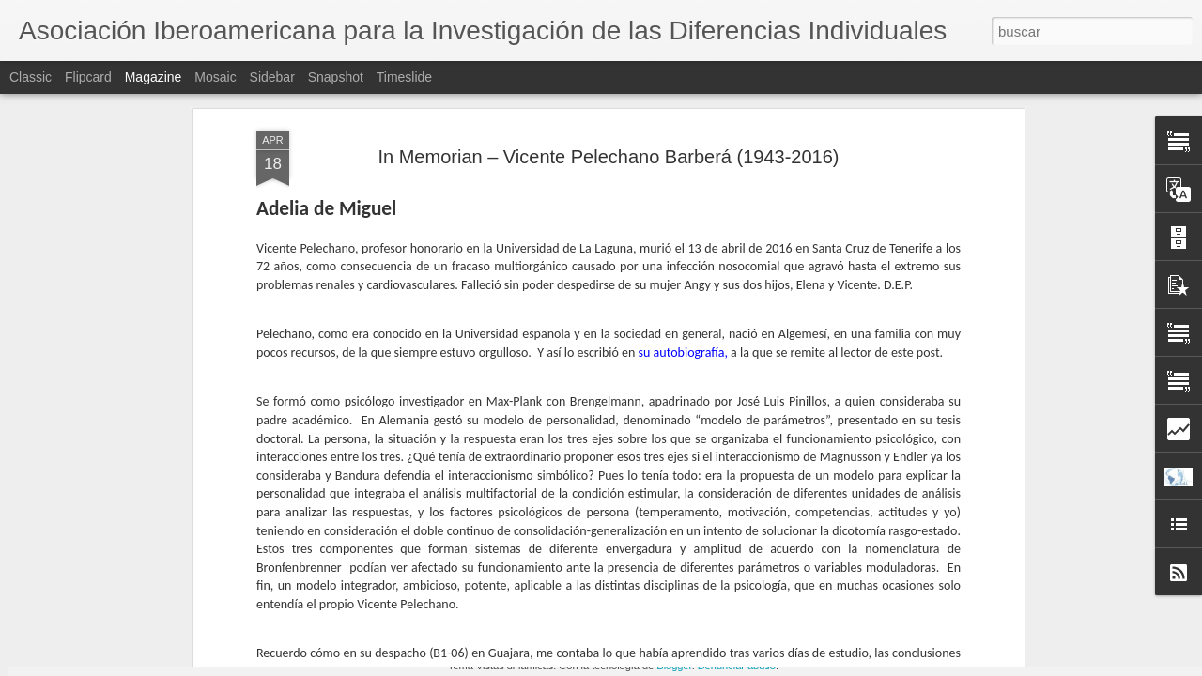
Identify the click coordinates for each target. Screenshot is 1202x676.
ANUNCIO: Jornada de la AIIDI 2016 (500, 590)
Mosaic (215, 76)
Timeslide (404, 76)
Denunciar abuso (737, 665)
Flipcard (88, 76)
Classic (30, 76)
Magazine (153, 76)
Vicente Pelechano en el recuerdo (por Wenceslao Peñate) (718, 598)
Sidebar (272, 76)
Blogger (673, 665)
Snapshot (335, 76)
